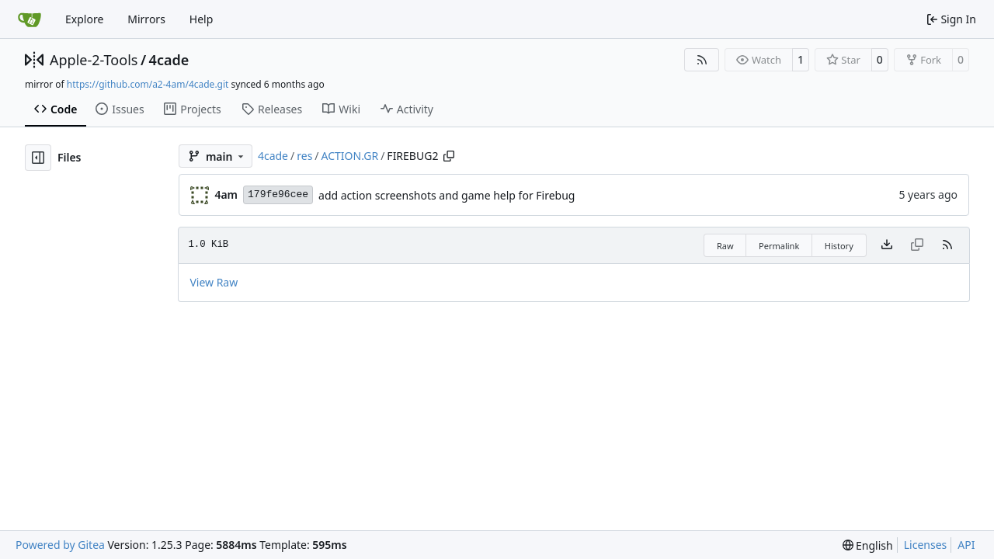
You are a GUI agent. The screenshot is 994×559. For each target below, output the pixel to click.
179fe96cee (278, 194)
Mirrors (146, 19)
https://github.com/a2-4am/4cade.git (148, 84)
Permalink (779, 246)
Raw (725, 246)
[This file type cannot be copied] (917, 245)
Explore (84, 19)
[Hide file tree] (38, 157)
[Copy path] (448, 156)
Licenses (925, 544)
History (839, 246)
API (966, 544)
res (304, 155)
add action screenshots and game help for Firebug (446, 195)
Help (201, 19)
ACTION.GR (350, 155)
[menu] (868, 545)
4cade (169, 60)
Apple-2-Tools (93, 60)
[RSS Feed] (702, 59)
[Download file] (886, 245)
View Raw (213, 282)
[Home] (29, 19)
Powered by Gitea (60, 544)
